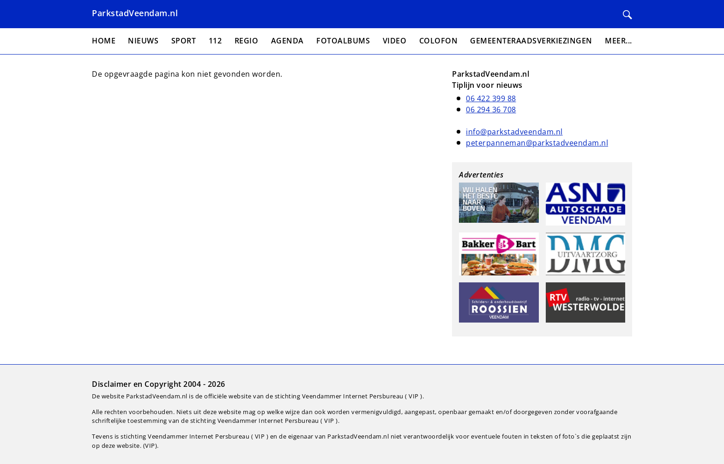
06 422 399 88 (491, 98)
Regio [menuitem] (247, 41)
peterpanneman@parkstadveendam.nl (537, 143)
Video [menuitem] (395, 41)
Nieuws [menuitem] (143, 41)
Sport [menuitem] (183, 41)
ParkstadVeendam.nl (135, 12)
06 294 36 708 (491, 109)
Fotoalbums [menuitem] (343, 41)
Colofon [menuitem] (438, 41)
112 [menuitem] (215, 41)
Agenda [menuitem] (287, 41)
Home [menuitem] (103, 41)
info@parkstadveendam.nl (514, 132)
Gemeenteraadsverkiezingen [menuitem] (531, 41)
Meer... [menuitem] (618, 41)
